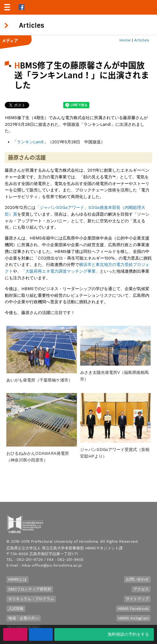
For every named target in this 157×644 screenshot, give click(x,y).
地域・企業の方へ (23, 618)
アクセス (141, 589)
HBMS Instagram (133, 618)
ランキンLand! (30, 142)
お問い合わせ (137, 579)
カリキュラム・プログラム (31, 599)
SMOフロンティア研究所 (29, 589)
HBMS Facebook (133, 608)
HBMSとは (17, 579)
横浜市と (87, 264)
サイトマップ (137, 599)
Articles (141, 40)
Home (125, 40)
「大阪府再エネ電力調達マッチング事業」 (60, 271)
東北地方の (106, 264)
